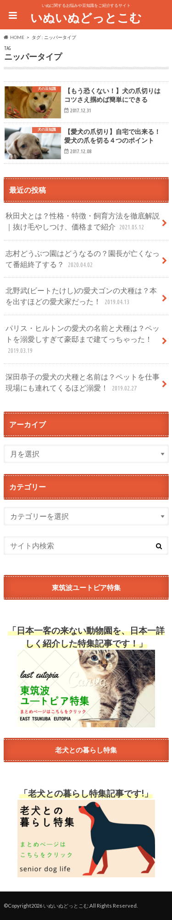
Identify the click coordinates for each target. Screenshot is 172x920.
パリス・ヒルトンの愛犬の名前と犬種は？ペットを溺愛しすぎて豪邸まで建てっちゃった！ (83, 339)
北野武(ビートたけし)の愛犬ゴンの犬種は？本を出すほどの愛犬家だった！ (81, 296)
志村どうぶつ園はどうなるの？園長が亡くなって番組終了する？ (83, 259)
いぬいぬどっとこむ (86, 17)
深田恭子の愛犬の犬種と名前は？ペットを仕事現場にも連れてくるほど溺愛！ (83, 383)
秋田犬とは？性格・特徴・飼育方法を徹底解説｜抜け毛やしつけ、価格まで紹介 (83, 222)
